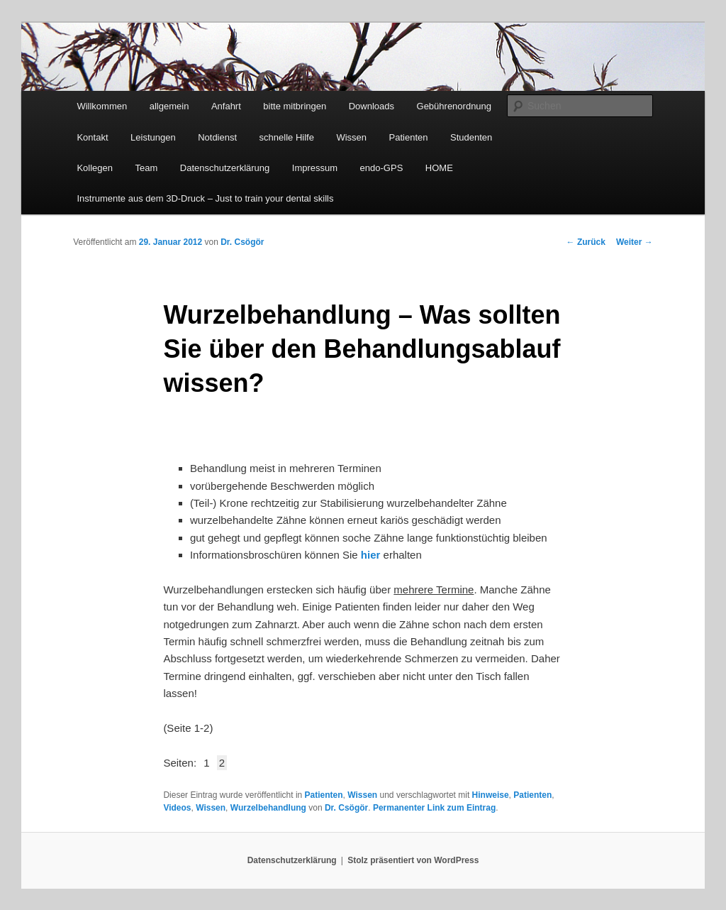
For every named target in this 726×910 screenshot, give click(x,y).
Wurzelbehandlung (268, 808)
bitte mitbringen (294, 106)
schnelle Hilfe (286, 137)
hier (371, 555)
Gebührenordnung (454, 106)
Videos (177, 808)
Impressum (314, 168)
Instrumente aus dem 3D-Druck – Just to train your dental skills (205, 198)
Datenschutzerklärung (224, 168)
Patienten (408, 137)
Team (146, 168)
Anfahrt (226, 106)
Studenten (471, 137)
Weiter (634, 242)
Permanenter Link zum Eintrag (434, 808)
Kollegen (95, 168)
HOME (439, 168)
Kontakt (92, 137)
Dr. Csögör (242, 242)
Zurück (585, 242)
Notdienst (217, 137)
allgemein (169, 106)
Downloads (371, 106)
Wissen (351, 137)
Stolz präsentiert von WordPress (413, 860)
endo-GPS (381, 168)
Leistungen (153, 137)
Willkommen (102, 106)
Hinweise (490, 795)
